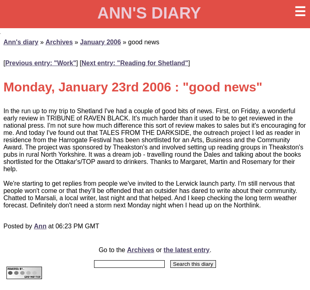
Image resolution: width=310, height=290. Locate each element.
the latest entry (186, 249)
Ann (40, 226)
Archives (59, 42)
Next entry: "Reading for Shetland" (135, 63)
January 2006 (100, 42)
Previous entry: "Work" (40, 63)
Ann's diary (20, 42)
